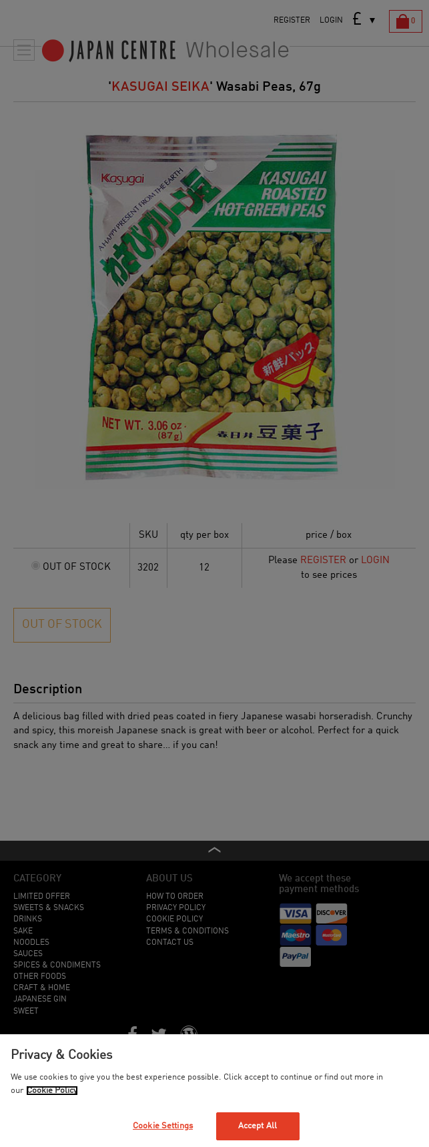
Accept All (257, 1126)
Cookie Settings (163, 1126)
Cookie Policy (52, 1090)
